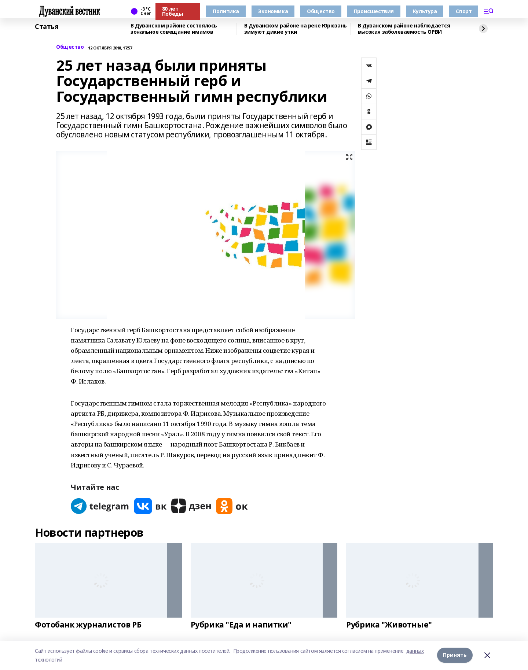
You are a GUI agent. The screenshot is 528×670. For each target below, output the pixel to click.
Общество (321, 11)
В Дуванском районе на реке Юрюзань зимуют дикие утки (295, 29)
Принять (455, 655)
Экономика (273, 11)
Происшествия (374, 11)
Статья (46, 27)
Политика (226, 11)
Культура (425, 11)
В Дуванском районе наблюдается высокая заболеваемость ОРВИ (404, 29)
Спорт (464, 11)
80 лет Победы (172, 11)
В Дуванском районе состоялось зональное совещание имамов (174, 29)
